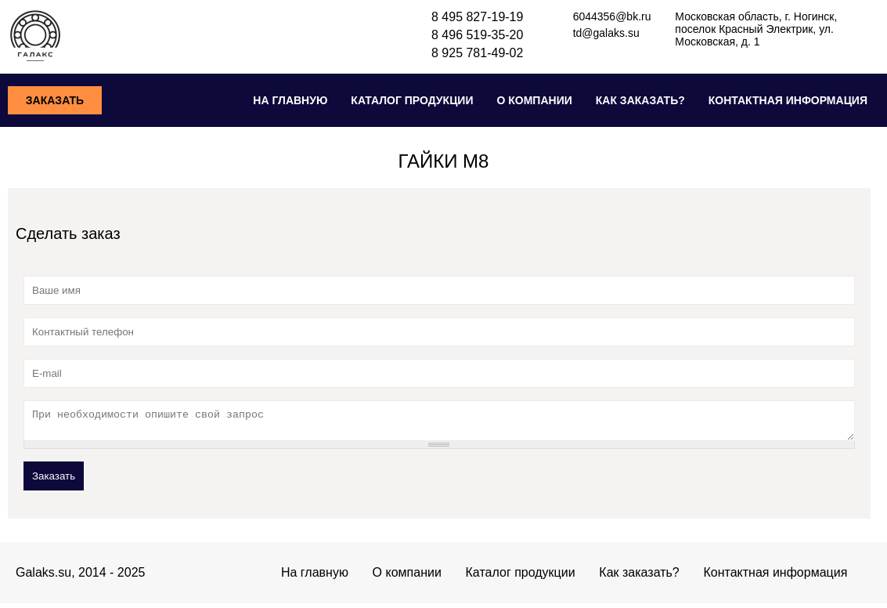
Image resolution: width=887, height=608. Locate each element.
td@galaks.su (606, 33)
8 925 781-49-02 (477, 53)
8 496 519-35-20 (477, 35)
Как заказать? (640, 100)
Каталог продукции (412, 100)
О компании (534, 100)
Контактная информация (788, 100)
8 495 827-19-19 (477, 17)
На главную (290, 100)
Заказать (55, 100)
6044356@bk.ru (612, 16)
